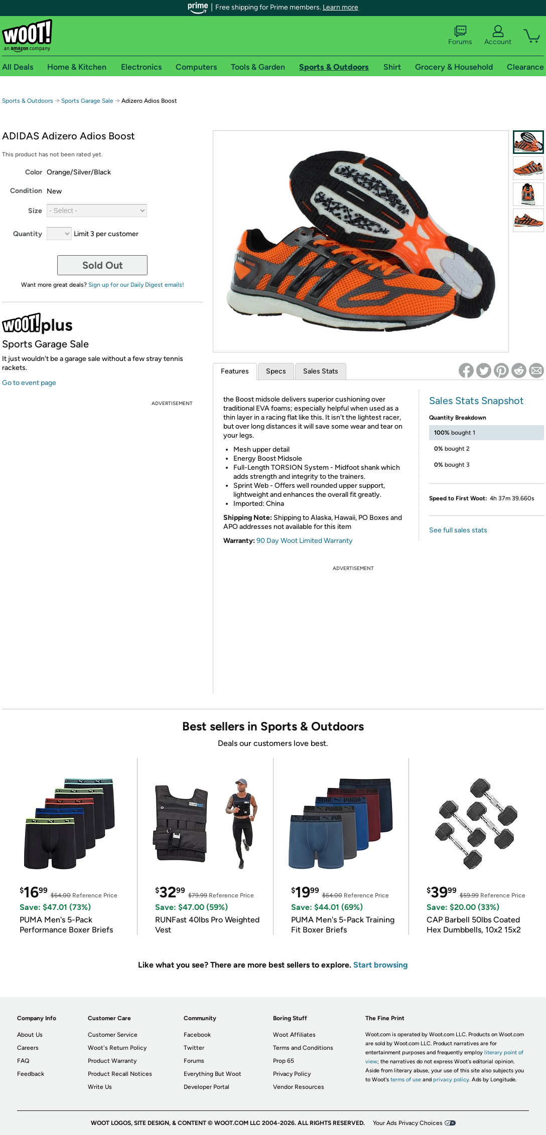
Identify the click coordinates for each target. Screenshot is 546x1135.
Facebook (197, 1034)
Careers (28, 1047)
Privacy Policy (292, 1073)
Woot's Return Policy (117, 1047)
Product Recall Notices (120, 1073)
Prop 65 (283, 1060)
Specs (276, 371)
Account (497, 35)
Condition (26, 190)
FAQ (23, 1060)
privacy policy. (451, 1079)
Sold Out (102, 265)
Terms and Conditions (303, 1047)
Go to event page (29, 383)
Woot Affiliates (294, 1034)
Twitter (194, 1047)
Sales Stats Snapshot (476, 401)
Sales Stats (320, 371)
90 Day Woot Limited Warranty (304, 540)
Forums (460, 35)
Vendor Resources (298, 1086)
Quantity (27, 234)
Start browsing (380, 965)
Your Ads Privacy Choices (408, 1122)
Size (35, 211)
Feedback (30, 1073)
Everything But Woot (212, 1073)
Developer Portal (206, 1086)
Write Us (100, 1086)
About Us (30, 1034)
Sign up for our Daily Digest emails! (136, 284)
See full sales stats (458, 530)
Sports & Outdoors (27, 100)
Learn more (340, 7)
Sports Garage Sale (87, 100)
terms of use (405, 1079)
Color (33, 172)
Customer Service (113, 1034)
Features (235, 371)
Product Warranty (112, 1060)
